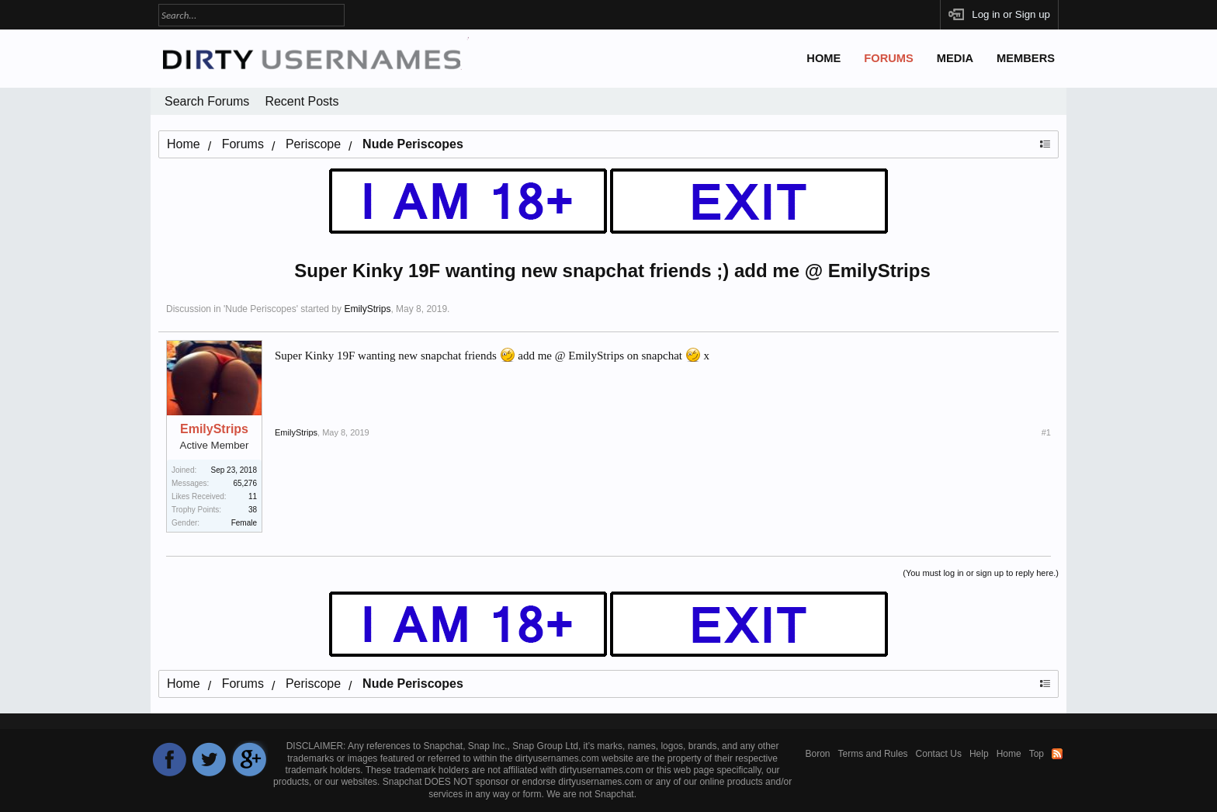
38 (252, 509)
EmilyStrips (367, 309)
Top (1036, 753)
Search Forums (207, 101)
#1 (1046, 432)
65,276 (245, 483)
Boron (818, 753)
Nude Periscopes (260, 309)
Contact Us (939, 753)
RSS (1057, 753)
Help (979, 753)
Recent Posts (301, 101)
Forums (889, 58)
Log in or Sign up (1011, 14)
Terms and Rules (873, 753)
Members (1026, 58)
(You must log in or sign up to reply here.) (981, 573)
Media (955, 58)
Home (823, 58)
